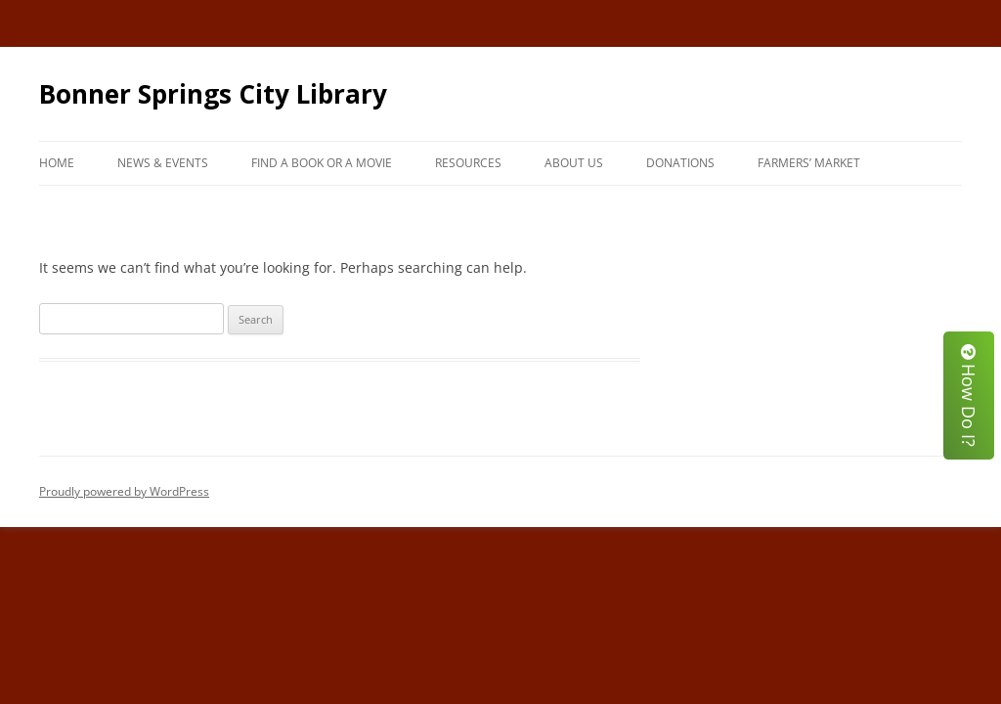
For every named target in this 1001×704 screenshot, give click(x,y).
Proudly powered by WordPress (124, 491)
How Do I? (968, 395)
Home (56, 162)
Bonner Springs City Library (213, 93)
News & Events (162, 162)
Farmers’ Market (809, 162)
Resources (468, 162)
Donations (680, 162)
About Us (573, 162)
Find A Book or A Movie (321, 162)
